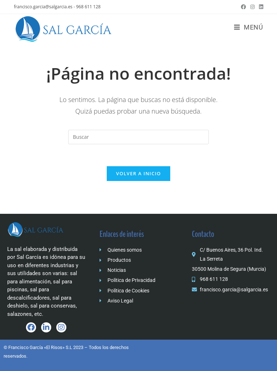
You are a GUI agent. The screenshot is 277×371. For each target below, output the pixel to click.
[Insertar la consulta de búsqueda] (138, 137)
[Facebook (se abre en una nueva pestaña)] (243, 6)
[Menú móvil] (248, 27)
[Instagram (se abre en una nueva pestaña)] (252, 6)
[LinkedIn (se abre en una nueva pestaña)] (260, 6)
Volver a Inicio (138, 173)
